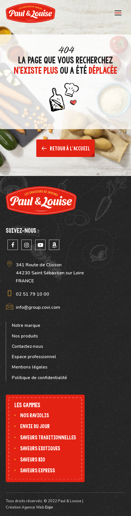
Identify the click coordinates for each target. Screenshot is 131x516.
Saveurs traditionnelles (48, 437)
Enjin (49, 507)
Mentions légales (30, 367)
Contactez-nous (27, 346)
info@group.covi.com (38, 307)
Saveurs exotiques (40, 448)
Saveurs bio (32, 459)
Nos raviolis (34, 415)
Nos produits (25, 336)
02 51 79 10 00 (32, 294)
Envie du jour (35, 426)
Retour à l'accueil (65, 148)
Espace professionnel (34, 357)
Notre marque (26, 325)
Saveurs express (37, 470)
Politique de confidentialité (39, 378)
